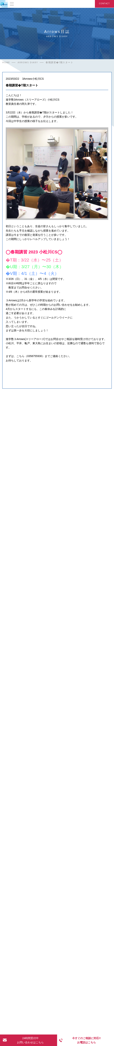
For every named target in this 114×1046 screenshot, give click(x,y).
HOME (6, 63)
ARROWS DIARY (28, 63)
